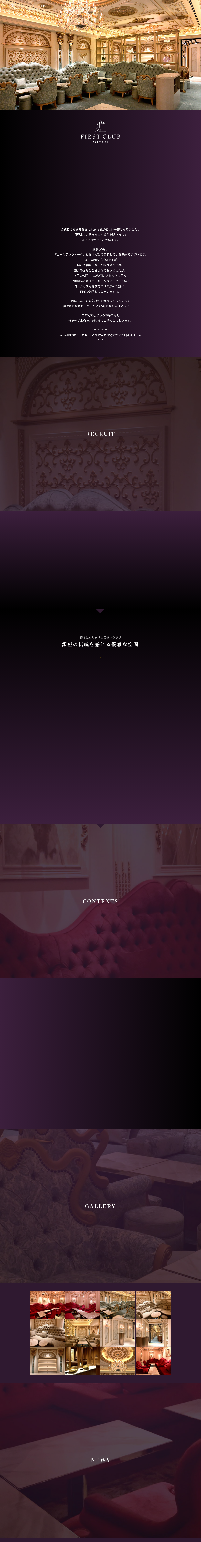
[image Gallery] (47, 1305)
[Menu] (189, 5)
